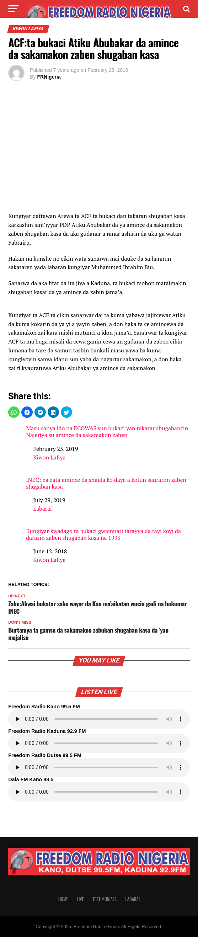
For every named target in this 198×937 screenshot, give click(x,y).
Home (63, 899)
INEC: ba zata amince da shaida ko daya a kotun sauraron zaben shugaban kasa (106, 483)
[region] (99, 152)
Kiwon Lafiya (49, 457)
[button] (14, 412)
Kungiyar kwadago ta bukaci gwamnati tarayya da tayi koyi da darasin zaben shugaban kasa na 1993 (103, 534)
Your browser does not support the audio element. (99, 719)
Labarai (42, 508)
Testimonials (104, 899)
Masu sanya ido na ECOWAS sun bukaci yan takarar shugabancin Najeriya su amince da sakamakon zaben (107, 431)
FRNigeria (48, 77)
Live (80, 899)
